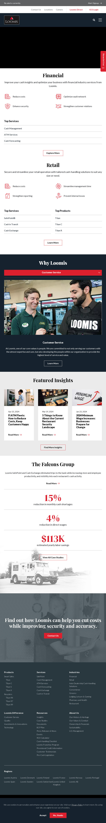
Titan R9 (9, 704)
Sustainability (74, 727)
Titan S (9, 687)
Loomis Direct (76, 9)
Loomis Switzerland (45, 782)
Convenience (74, 690)
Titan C (58, 224)
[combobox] (53, 273)
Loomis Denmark (27, 778)
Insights (40, 717)
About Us (74, 713)
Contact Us (36, 9)
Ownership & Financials (79, 724)
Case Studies (42, 720)
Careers (59, 9)
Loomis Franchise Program (48, 745)
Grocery (72, 693)
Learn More (53, 242)
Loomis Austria (10, 778)
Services (41, 672)
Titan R (58, 230)
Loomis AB (73, 782)
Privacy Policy (77, 805)
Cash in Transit (11, 224)
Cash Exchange (11, 230)
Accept (43, 815)
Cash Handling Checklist (47, 741)
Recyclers (8, 694)
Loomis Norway (75, 778)
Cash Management (13, 128)
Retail (71, 680)
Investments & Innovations (15, 724)
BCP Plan (40, 727)
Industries (74, 672)
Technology (9, 727)
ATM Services (11, 134)
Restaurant (74, 703)
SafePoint (41, 676)
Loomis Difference (13, 713)
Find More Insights (53, 447)
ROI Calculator (43, 738)
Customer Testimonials (46, 751)
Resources (42, 713)
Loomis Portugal (92, 778)
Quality (7, 720)
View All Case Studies (53, 557)
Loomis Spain (9, 782)
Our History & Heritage (79, 717)
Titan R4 (9, 698)
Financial (73, 676)
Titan (57, 218)
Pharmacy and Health (78, 700)
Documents (42, 724)
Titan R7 (9, 701)
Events (40, 734)
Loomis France (59, 778)
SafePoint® (9, 218)
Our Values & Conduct (78, 720)
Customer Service (11, 717)
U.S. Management (76, 731)
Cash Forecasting (12, 140)
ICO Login (93, 9)
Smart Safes (9, 676)
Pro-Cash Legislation (45, 755)
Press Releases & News (46, 731)
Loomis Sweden (26, 782)
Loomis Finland (43, 778)
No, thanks (58, 815)
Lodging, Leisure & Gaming (80, 696)
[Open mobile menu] (100, 20)
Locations (48, 9)
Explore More (53, 153)
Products (9, 672)
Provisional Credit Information (49, 748)
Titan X (9, 690)
